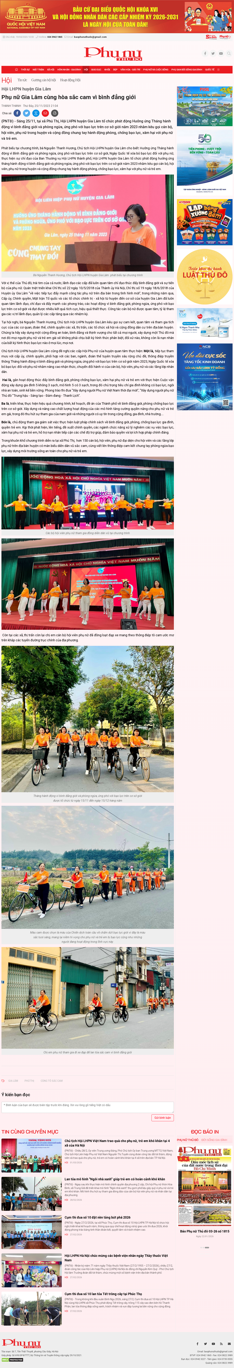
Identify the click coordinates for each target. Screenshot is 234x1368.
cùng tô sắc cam (52, 1080)
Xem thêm (205, 1253)
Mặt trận (38, 69)
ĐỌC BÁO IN (205, 1131)
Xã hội (50, 69)
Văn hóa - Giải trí (130, 69)
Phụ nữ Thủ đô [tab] (187, 1139)
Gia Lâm (13, 1080)
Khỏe (107, 69)
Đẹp (115, 69)
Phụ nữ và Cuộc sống (155, 69)
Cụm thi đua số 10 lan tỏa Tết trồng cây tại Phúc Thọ (103, 1294)
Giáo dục (96, 69)
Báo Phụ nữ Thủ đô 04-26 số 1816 (204, 1231)
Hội (86, 69)
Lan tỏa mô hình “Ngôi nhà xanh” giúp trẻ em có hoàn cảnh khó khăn (115, 1179)
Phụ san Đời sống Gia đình (186, 69)
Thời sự (25, 69)
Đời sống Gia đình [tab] (214, 1139)
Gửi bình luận (163, 1117)
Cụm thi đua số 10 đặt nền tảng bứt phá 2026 (97, 1217)
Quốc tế (209, 69)
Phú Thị (29, 1080)
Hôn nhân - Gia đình (69, 69)
